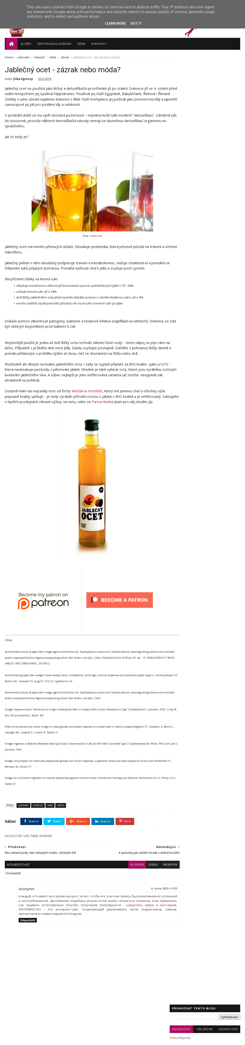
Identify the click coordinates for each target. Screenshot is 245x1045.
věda (52, 56)
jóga (213, 164)
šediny (228, 185)
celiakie (178, 129)
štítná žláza (181, 150)
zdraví (65, 56)
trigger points (207, 185)
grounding (180, 164)
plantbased (227, 178)
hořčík (199, 164)
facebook (152, 876)
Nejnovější (181, 78)
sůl (189, 185)
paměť (208, 178)
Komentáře (228, 78)
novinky (197, 143)
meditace (179, 143)
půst (213, 143)
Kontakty (98, 42)
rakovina (195, 122)
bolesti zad (181, 157)
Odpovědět (27, 936)
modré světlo (203, 171)
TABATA (225, 150)
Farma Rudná (141, 407)
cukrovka (23, 56)
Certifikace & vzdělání (54, 42)
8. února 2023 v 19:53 (147, 900)
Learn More (115, 23)
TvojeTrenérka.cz (41, 1039)
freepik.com (87, 235)
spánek (228, 143)
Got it (136, 23)
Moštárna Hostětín (87, 396)
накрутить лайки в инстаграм (71, 921)
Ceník (81, 42)
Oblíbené (205, 78)
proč (8, 374)
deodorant (223, 157)
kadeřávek (180, 171)
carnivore (202, 157)
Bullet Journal (204, 150)
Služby (25, 42)
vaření (190, 115)
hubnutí (39, 56)
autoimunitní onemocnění (190, 136)
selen (176, 185)
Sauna (226, 122)
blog (176, 115)
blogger (119, 876)
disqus (135, 876)
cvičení (178, 122)
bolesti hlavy (224, 136)
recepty (208, 108)
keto (212, 122)
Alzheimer (197, 129)
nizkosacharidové (185, 178)
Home (9, 56)
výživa (224, 108)
